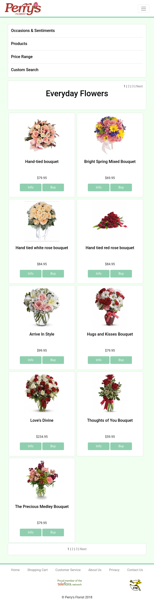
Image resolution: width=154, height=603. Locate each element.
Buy (53, 187)
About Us (94, 570)
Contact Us (135, 570)
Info (30, 187)
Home (15, 570)
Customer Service (68, 570)
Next (139, 86)
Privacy (114, 570)
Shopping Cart (37, 570)
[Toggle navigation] (143, 9)
